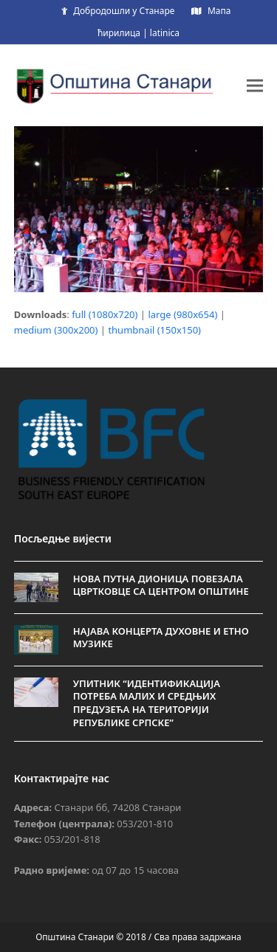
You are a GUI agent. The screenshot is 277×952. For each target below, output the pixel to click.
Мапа (219, 10)
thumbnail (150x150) (154, 330)
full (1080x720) (104, 314)
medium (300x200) (56, 330)
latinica (164, 33)
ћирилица (119, 33)
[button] (255, 85)
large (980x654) (182, 314)
